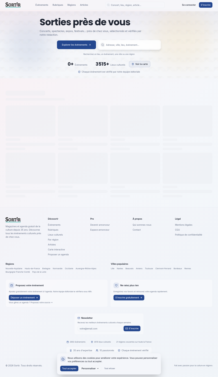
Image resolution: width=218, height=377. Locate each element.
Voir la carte (140, 64)
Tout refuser (109, 368)
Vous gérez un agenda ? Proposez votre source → (31, 302)
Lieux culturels (55, 234)
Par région (53, 239)
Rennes (187, 268)
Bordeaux (178, 268)
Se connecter (189, 5)
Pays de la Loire (39, 272)
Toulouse (149, 268)
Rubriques (57, 5)
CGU (177, 229)
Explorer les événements (76, 44)
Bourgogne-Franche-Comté (18, 272)
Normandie (58, 268)
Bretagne (46, 268)
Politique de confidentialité (188, 234)
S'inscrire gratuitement (128, 297)
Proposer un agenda (58, 254)
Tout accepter (69, 368)
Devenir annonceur (100, 224)
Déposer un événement (24, 297)
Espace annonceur (99, 229)
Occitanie (69, 268)
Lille (112, 268)
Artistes (52, 244)
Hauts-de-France (32, 268)
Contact (137, 229)
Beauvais (129, 268)
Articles (84, 5)
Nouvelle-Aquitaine (14, 268)
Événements (41, 5)
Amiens (139, 268)
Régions (71, 5)
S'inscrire (206, 5)
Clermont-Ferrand (163, 268)
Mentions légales (183, 224)
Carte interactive (56, 249)
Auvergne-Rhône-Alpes (86, 268)
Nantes (120, 268)
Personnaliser (90, 368)
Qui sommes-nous (142, 224)
